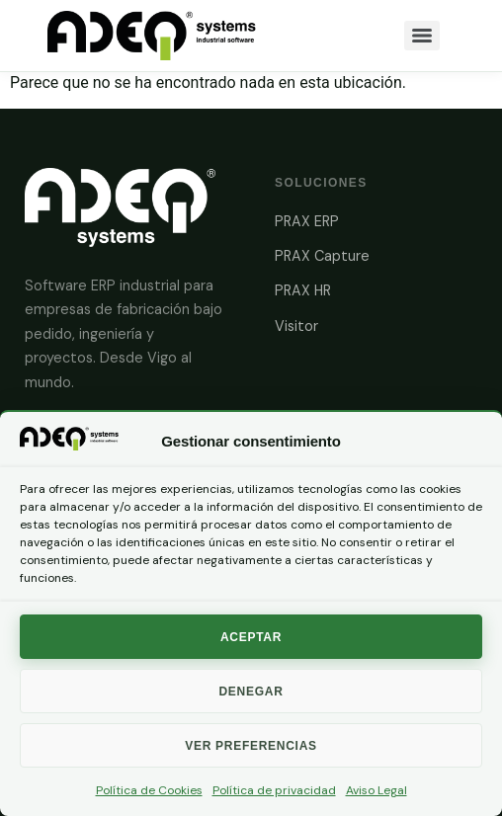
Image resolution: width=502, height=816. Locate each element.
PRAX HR (303, 290)
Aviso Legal (376, 790)
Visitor (296, 326)
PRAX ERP (307, 221)
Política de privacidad (274, 790)
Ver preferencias (251, 746)
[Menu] (422, 35)
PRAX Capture (322, 256)
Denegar (250, 691)
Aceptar (251, 637)
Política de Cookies (149, 790)
